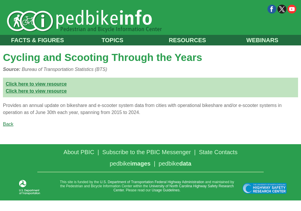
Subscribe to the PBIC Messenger (146, 152)
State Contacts (218, 152)
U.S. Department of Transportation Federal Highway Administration (152, 182)
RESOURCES (187, 40)
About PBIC (78, 152)
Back (8, 124)
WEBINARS (262, 40)
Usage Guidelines (166, 190)
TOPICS (112, 40)
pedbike (130, 163)
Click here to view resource (36, 83)
